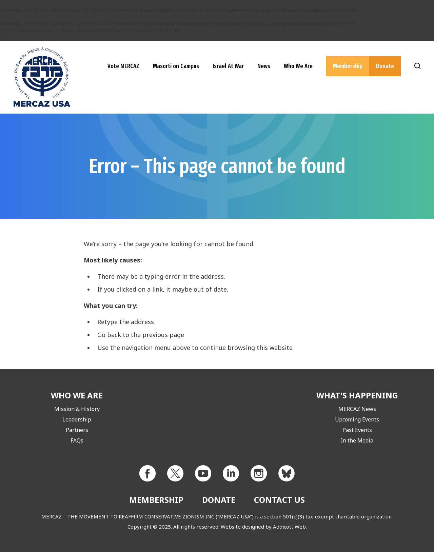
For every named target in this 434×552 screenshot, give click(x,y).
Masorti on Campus (176, 66)
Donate (385, 66)
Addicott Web (289, 526)
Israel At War (228, 66)
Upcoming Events (357, 419)
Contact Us (279, 499)
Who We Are (298, 66)
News (263, 66)
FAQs (77, 440)
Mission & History (77, 409)
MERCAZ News (357, 409)
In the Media (357, 440)
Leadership (76, 419)
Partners (77, 430)
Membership (347, 66)
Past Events (357, 430)
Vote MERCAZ (123, 66)
